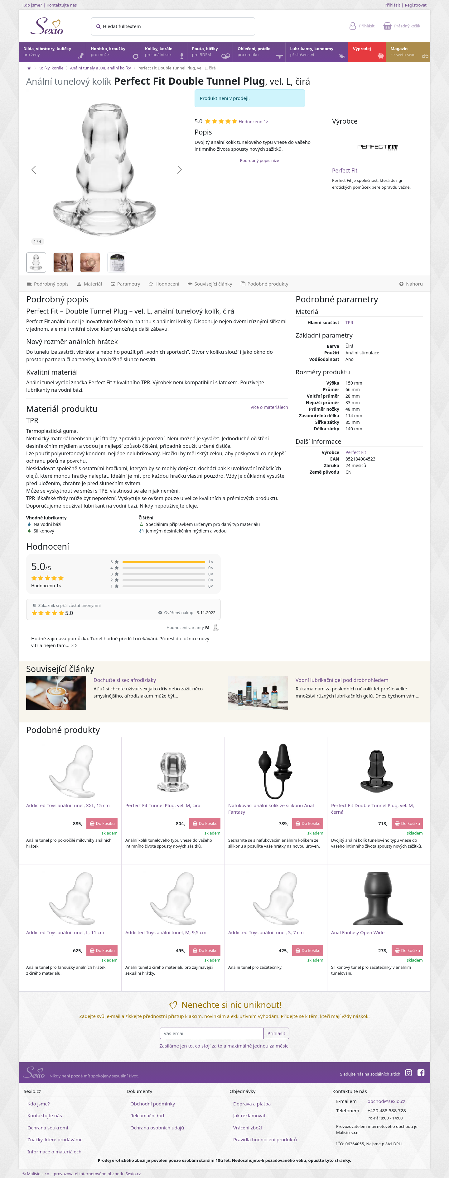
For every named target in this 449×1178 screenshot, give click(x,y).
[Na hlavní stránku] (29, 68)
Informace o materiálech (54, 1151)
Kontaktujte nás (62, 5)
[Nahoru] (412, 283)
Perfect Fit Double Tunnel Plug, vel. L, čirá (177, 68)
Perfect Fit (345, 170)
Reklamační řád (147, 1115)
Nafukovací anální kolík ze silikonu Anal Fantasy (271, 808)
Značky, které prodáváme (55, 1139)
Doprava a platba (252, 1103)
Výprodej (369, 53)
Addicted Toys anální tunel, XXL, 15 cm (68, 805)
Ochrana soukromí (47, 1127)
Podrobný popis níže (259, 160)
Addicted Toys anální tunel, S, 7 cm (266, 932)
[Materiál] (89, 283)
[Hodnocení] (163, 283)
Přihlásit (392, 5)
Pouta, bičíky (212, 54)
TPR (349, 322)
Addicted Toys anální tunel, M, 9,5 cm (165, 932)
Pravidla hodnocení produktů (265, 1139)
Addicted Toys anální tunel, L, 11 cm (65, 932)
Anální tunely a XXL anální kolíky (100, 68)
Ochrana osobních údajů (157, 1127)
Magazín (410, 53)
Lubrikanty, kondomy (318, 53)
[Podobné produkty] (264, 283)
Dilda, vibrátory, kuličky (54, 53)
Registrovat (416, 5)
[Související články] (209, 283)
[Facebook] (421, 1074)
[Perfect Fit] (378, 148)
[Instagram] (408, 1074)
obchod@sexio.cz (386, 1101)
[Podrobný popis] (45, 283)
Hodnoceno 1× (253, 122)
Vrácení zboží (247, 1127)
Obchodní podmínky (152, 1103)
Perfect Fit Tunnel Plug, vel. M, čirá (162, 805)
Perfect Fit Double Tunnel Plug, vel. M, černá (372, 808)
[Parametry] (125, 283)
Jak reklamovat (249, 1115)
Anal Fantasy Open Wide (357, 932)
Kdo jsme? (32, 5)
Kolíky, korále (165, 53)
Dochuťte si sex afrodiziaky (125, 680)
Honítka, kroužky (115, 53)
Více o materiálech (269, 407)
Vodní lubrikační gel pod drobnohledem (342, 680)
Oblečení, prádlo (261, 54)
